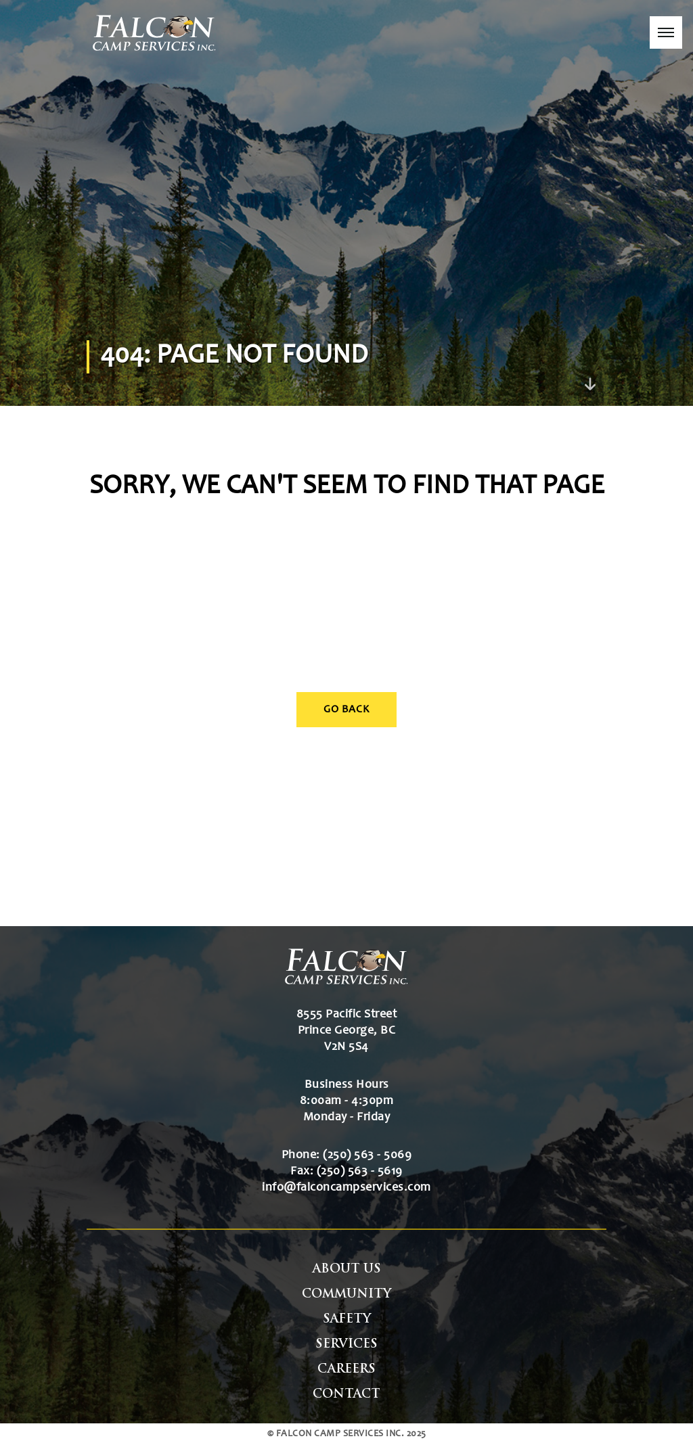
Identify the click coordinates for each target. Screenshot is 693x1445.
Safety (347, 1319)
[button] (666, 32)
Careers (346, 1369)
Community (346, 1294)
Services (346, 1344)
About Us (347, 1269)
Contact (346, 1394)
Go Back (346, 709)
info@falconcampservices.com (346, 1188)
